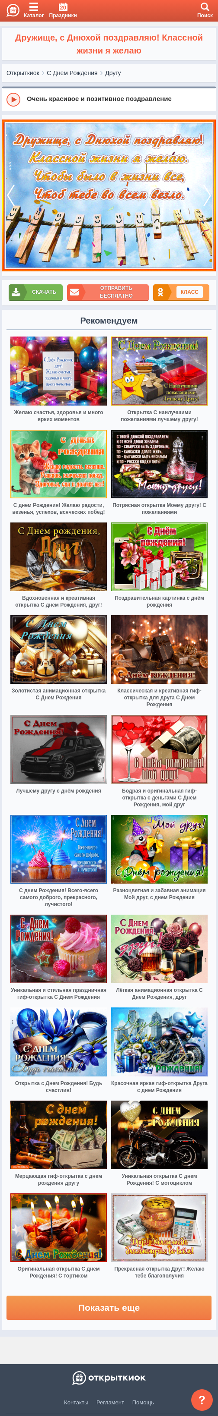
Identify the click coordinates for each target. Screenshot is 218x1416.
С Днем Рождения (72, 72)
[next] (207, 196)
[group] (109, 99)
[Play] (13, 100)
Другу (113, 72)
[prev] (10, 196)
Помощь (143, 1402)
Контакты (76, 1402)
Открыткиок (22, 72)
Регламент (110, 1402)
